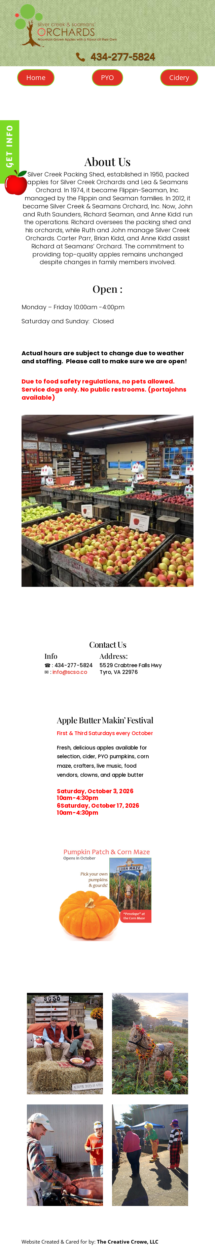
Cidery (179, 77)
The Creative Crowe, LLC (127, 1241)
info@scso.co (69, 672)
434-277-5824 (123, 57)
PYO (107, 77)
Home (35, 77)
